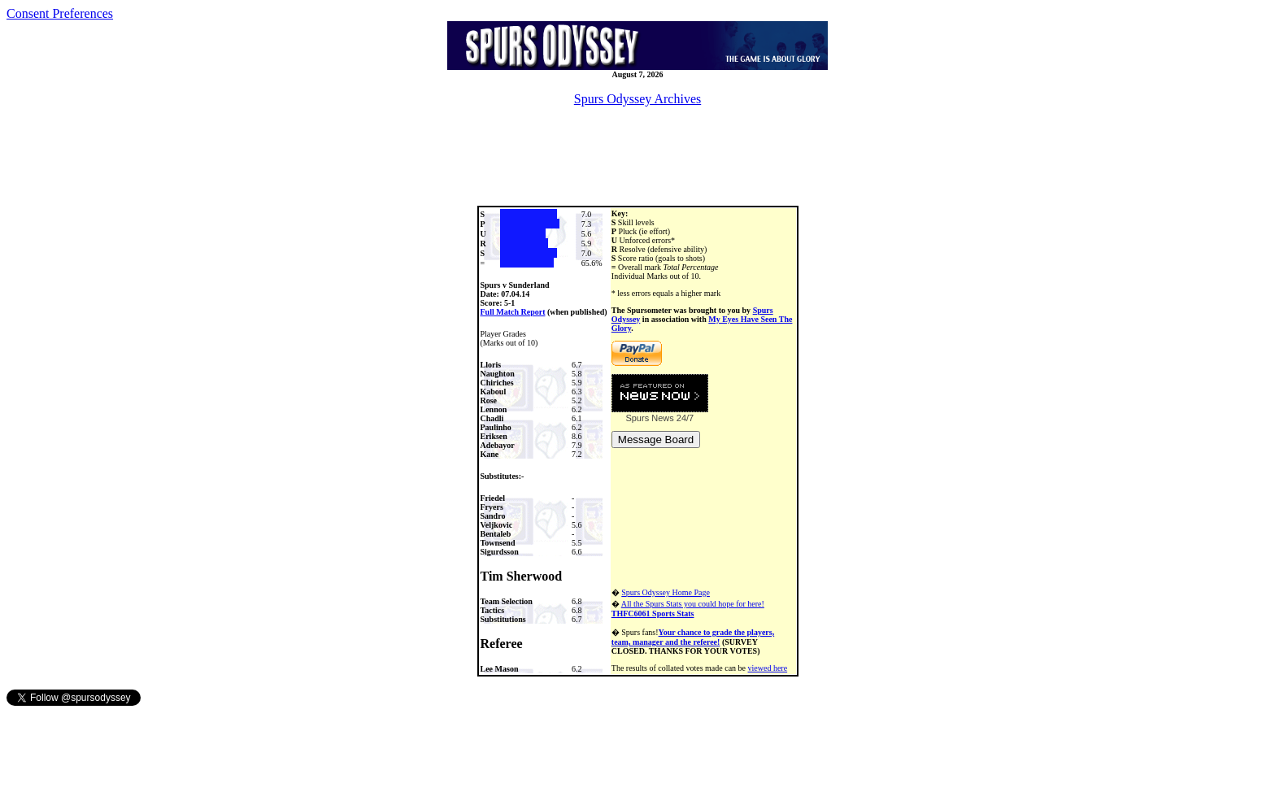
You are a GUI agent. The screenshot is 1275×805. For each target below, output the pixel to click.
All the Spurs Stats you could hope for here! (687, 608)
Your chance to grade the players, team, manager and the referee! (692, 637)
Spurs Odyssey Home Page (665, 592)
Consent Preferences (60, 13)
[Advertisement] (637, 156)
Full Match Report (513, 311)
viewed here (768, 668)
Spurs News (649, 418)
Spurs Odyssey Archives (637, 99)
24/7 (684, 418)
